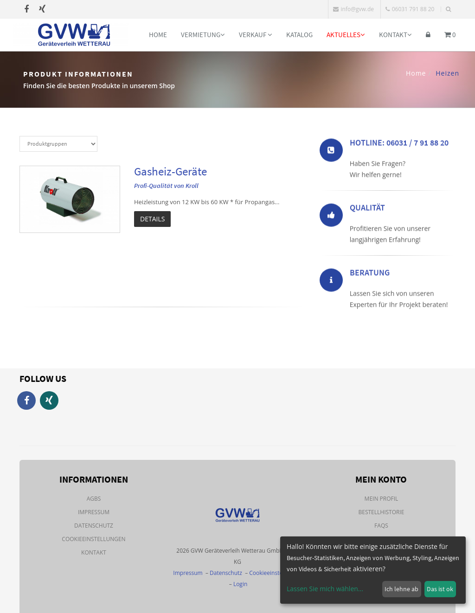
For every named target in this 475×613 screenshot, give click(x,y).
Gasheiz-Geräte (170, 171)
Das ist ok (440, 589)
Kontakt (395, 34)
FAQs (381, 525)
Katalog (299, 34)
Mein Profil (381, 499)
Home (158, 34)
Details (152, 218)
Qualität (367, 209)
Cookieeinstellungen (93, 539)
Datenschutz (93, 525)
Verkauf (255, 34)
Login (240, 584)
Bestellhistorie (381, 512)
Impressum (93, 512)
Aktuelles (346, 34)
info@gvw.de (353, 9)
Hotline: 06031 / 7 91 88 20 (399, 144)
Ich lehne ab (401, 589)
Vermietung (203, 34)
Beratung (370, 274)
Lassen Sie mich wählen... (325, 588)
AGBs (94, 499)
